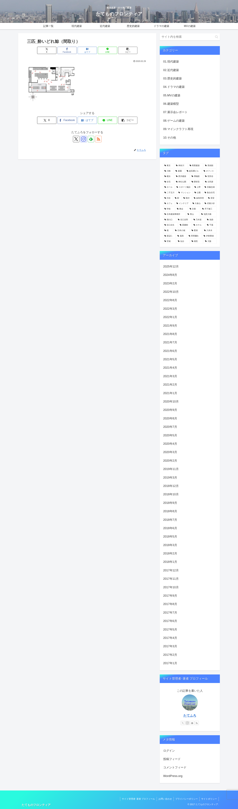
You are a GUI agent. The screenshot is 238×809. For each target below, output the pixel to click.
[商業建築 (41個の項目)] (195, 165)
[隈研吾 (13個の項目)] (196, 181)
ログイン (169, 750)
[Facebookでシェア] (67, 50)
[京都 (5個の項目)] (194, 209)
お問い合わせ (165, 799)
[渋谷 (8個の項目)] (168, 198)
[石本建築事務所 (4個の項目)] (174, 214)
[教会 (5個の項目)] (181, 209)
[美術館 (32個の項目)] (210, 165)
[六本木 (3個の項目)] (210, 230)
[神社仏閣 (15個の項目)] (182, 181)
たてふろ (189, 715)
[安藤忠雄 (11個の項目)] (210, 187)
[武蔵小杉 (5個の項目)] (210, 203)
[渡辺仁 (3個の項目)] (169, 236)
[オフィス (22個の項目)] (209, 171)
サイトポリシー (209, 799)
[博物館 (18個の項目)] (196, 176)
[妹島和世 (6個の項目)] (199, 198)
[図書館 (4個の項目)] (184, 225)
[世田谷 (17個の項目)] (210, 176)
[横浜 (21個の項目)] (168, 176)
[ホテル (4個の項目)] (198, 225)
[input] (190, 36)
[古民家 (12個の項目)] (210, 181)
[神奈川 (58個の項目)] (181, 165)
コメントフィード (174, 767)
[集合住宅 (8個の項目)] (210, 192)
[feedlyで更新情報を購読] (91, 139)
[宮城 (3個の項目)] (169, 241)
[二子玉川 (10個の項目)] (169, 192)
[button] (127, 50)
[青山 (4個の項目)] (192, 214)
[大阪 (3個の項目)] (210, 241)
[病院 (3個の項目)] (196, 241)
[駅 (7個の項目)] (177, 198)
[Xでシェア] (46, 50)
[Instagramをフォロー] (83, 139)
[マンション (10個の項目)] (184, 192)
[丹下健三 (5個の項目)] (209, 209)
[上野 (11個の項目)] (198, 187)
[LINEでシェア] (107, 50)
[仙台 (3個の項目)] (182, 241)
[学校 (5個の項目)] (169, 209)
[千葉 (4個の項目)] (211, 225)
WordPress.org (173, 776)
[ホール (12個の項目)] (169, 187)
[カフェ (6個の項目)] (169, 203)
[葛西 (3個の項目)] (181, 236)
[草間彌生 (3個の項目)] (194, 236)
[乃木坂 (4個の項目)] (198, 219)
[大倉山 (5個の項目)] (197, 203)
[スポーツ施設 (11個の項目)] (183, 187)
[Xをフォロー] (76, 139)
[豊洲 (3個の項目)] (196, 230)
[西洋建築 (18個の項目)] (182, 176)
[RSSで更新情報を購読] (98, 139)
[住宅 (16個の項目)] (168, 181)
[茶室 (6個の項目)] (211, 198)
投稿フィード (172, 759)
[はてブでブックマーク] (87, 50)
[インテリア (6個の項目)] (182, 203)
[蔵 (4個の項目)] (168, 230)
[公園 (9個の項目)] (198, 192)
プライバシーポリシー (186, 799)
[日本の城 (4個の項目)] (181, 230)
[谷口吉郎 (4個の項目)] (183, 219)
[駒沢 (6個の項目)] (187, 198)
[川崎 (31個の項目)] (168, 171)
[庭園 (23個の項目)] (179, 171)
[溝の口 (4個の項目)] (169, 219)
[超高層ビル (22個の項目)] (193, 171)
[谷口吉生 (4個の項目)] (170, 225)
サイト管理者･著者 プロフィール (138, 799)
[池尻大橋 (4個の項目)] (208, 214)
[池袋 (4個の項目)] (211, 219)
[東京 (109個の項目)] (168, 165)
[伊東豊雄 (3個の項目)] (209, 236)
